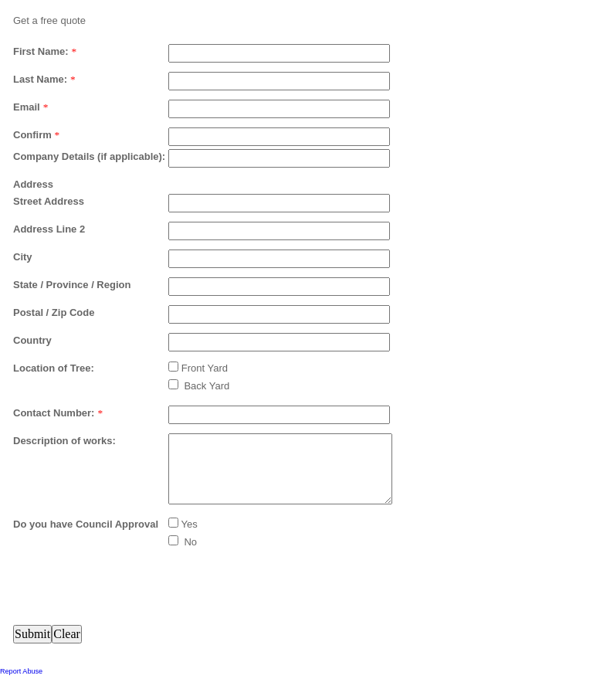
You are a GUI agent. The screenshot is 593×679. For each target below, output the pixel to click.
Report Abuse (21, 671)
